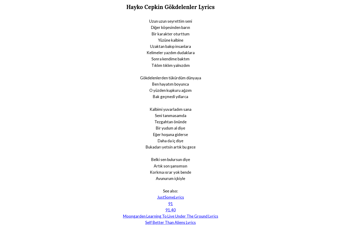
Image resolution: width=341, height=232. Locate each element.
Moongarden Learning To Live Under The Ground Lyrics (170, 216)
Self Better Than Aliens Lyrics (170, 222)
